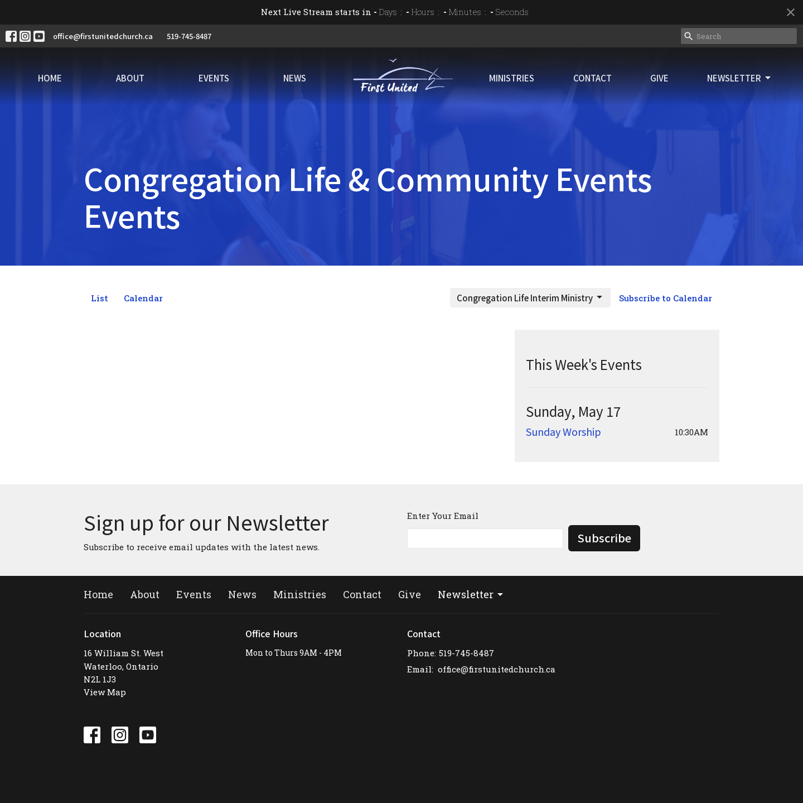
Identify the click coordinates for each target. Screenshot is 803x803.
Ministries (511, 78)
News (294, 78)
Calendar (143, 298)
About (130, 78)
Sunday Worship (563, 431)
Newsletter (739, 78)
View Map (105, 692)
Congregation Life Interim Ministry (530, 298)
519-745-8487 (189, 36)
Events (214, 78)
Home (50, 78)
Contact (592, 78)
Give (659, 78)
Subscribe (604, 538)
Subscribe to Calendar (665, 298)
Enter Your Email (442, 515)
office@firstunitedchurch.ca (103, 36)
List (99, 298)
